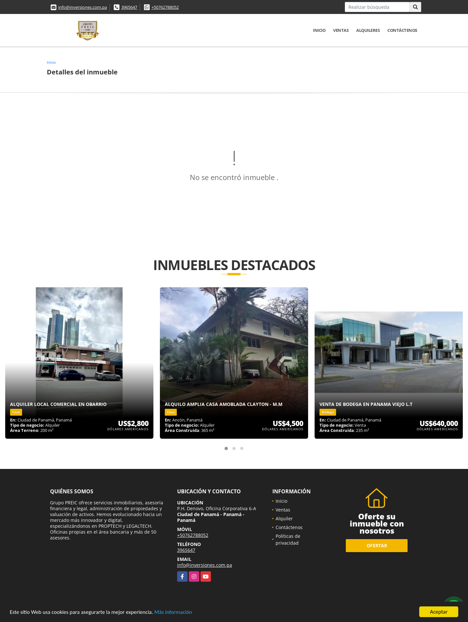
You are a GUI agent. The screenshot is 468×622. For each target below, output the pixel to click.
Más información (173, 612)
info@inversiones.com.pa (82, 7)
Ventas (340, 30)
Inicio (319, 30)
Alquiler (284, 518)
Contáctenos (402, 30)
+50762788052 (165, 7)
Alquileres (368, 30)
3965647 (129, 7)
